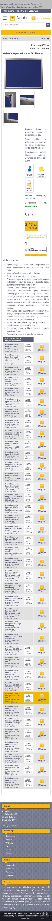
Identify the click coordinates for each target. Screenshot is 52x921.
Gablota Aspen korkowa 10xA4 (11, 411)
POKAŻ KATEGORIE (26, 32)
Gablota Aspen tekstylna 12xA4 (12, 453)
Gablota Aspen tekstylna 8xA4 (11, 389)
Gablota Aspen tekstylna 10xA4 (12, 421)
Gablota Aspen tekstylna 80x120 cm (12, 695)
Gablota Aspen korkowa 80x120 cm (13, 684)
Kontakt (8, 853)
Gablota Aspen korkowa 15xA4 (11, 474)
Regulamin (10, 836)
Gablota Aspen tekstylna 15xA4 (12, 485)
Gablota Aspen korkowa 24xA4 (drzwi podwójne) (12, 573)
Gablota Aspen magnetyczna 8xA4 (13, 400)
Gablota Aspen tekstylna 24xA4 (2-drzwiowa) (13, 585)
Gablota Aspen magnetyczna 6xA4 (13, 368)
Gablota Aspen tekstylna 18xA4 (12, 517)
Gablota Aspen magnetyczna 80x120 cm (11, 708)
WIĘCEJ (42, 349)
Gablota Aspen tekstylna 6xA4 (11, 356)
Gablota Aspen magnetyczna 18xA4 (13, 527)
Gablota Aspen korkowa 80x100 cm (13, 648)
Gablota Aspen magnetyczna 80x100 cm (11, 672)
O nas (8, 850)
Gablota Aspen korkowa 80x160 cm (13, 756)
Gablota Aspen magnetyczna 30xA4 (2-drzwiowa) (13, 636)
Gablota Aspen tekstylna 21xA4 (12, 548)
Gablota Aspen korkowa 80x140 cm (13, 720)
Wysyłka (9, 843)
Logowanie (33, 11)
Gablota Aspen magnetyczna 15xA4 (13, 495)
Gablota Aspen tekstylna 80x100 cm (12, 659)
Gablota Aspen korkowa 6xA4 (11, 345)
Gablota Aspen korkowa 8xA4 (11, 379)
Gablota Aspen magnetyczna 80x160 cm (11, 780)
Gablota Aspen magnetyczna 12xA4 (13, 464)
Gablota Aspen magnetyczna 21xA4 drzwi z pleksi (13, 560)
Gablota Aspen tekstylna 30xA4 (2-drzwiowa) (13, 623)
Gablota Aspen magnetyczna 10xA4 (13, 432)
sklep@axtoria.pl (9, 826)
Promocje (9, 872)
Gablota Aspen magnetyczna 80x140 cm (11, 744)
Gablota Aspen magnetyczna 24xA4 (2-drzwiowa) (13, 598)
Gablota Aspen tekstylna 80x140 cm (12, 731)
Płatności (9, 839)
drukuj (45, 38)
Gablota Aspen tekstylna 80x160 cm (12, 767)
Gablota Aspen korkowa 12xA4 (11, 442)
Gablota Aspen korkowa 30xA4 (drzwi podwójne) (12, 611)
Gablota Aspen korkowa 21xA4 (11, 538)
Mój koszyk (9, 11)
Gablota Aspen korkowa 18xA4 (11, 506)
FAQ (7, 846)
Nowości (9, 875)
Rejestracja (21, 11)
